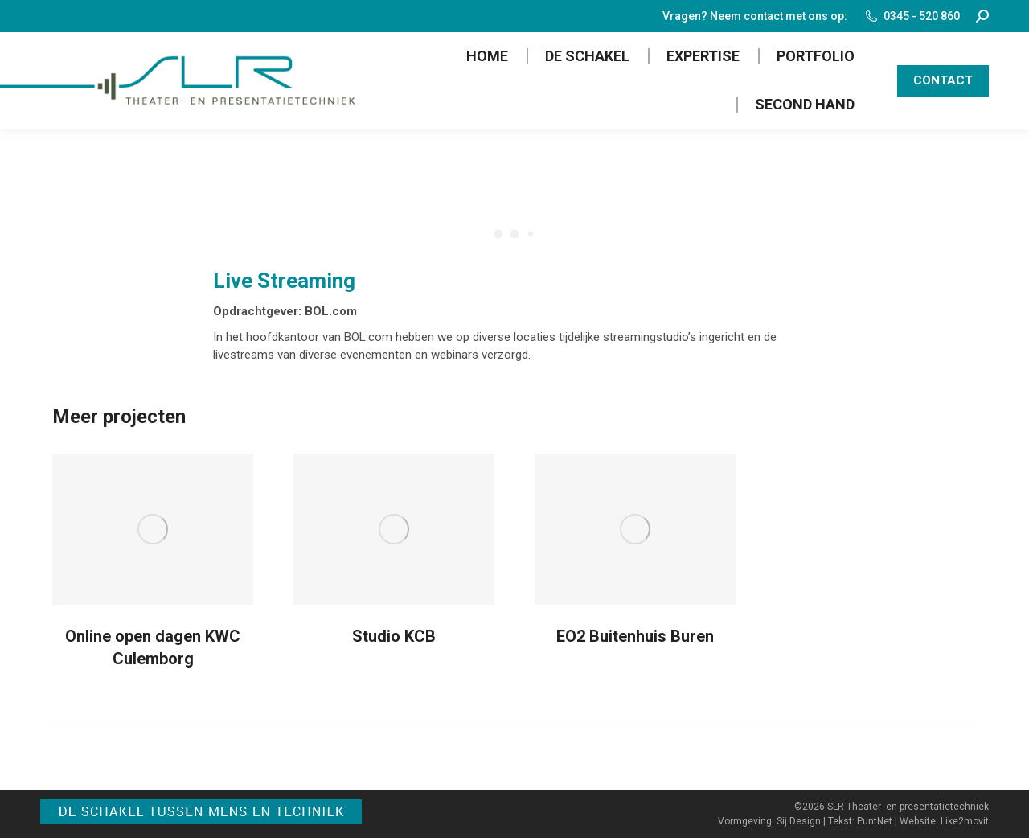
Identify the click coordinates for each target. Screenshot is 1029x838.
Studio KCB (394, 636)
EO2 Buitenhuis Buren (635, 636)
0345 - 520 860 (911, 16)
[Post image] (152, 529)
